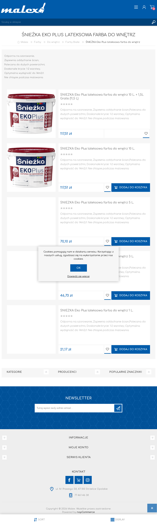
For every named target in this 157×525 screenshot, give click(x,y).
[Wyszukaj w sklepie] (75, 22)
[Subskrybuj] (74, 408)
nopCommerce (86, 512)
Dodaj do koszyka (133, 187)
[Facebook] (69, 480)
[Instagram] (88, 480)
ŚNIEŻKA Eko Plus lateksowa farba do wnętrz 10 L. (97, 148)
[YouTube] (79, 480)
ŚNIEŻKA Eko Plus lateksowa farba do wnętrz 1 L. (96, 310)
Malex (24, 42)
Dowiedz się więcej (78, 276)
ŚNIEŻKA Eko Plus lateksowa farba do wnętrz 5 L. (97, 202)
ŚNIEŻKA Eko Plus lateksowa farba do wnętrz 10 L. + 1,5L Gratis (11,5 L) (102, 96)
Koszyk (152, 7)
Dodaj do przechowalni (146, 133)
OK (79, 268)
